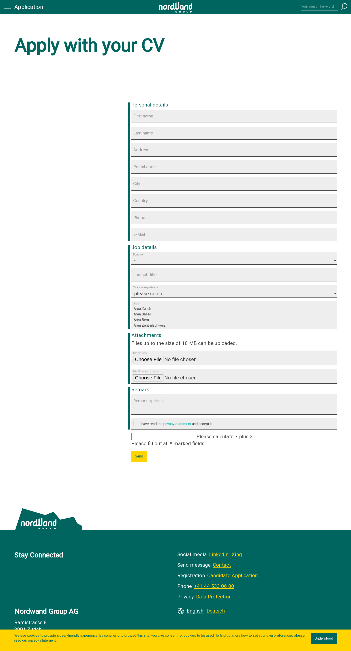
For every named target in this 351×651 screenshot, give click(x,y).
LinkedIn (219, 554)
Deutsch (216, 611)
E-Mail (139, 234)
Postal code (144, 167)
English (195, 611)
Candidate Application (232, 575)
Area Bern (234, 320)
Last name (143, 133)
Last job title (144, 275)
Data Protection (214, 596)
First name (143, 116)
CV (140, 353)
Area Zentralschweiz (234, 325)
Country (140, 201)
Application (28, 7)
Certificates (145, 371)
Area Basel (234, 314)
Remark (148, 401)
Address (141, 150)
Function (138, 255)
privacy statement (177, 424)
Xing (237, 554)
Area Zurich (234, 309)
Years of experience (145, 288)
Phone (139, 218)
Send (139, 456)
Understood (324, 638)
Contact (222, 565)
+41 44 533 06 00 (214, 586)
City (136, 184)
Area (136, 304)
